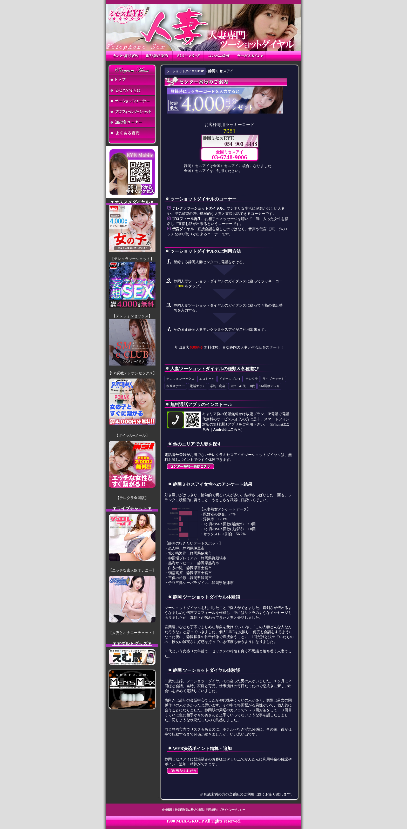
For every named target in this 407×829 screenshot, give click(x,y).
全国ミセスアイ (229, 155)
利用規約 (211, 809)
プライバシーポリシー (232, 809)
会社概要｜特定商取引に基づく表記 (183, 809)
